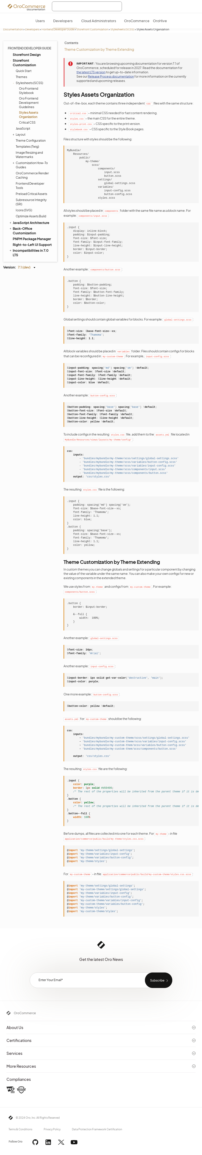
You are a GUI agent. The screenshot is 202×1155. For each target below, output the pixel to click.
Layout (19, 134)
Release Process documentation (111, 76)
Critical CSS (27, 122)
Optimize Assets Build (31, 216)
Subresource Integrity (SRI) (31, 202)
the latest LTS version (91, 72)
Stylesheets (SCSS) (122, 29)
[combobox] (87, 6)
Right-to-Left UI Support (32, 244)
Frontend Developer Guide (58, 29)
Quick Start (23, 71)
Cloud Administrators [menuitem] (98, 20)
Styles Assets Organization (28, 114)
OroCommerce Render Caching (32, 175)
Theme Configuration (31, 140)
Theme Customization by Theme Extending (99, 49)
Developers (32, 29)
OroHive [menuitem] (160, 20)
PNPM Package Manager (32, 239)
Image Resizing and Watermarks (29, 154)
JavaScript (23, 128)
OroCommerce (25, 1013)
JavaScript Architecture (29, 222)
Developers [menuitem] (63, 20)
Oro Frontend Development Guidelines (29, 102)
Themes (21, 77)
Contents (71, 43)
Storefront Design (27, 54)
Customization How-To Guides (31, 165)
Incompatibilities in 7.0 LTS (28, 252)
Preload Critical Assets (31, 194)
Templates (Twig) (27, 146)
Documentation (13, 29)
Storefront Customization (92, 29)
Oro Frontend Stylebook (28, 90)
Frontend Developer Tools (30, 185)
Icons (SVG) (24, 210)
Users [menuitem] (40, 20)
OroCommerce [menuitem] (136, 20)
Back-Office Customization (22, 230)
